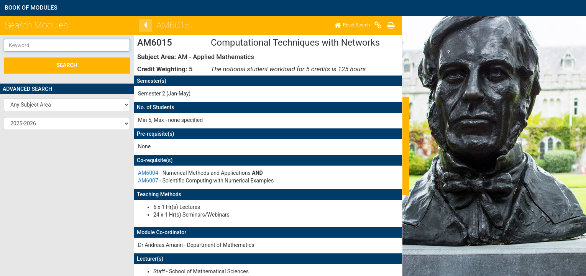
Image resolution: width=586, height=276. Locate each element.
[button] (67, 104)
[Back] (142, 25)
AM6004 (146, 173)
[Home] (350, 25)
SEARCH (67, 65)
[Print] (388, 25)
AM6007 (146, 180)
